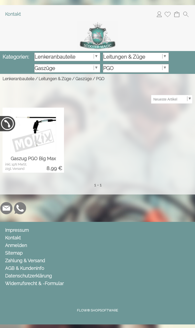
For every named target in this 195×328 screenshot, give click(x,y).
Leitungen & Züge (55, 78)
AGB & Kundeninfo (24, 268)
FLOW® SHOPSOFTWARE (97, 310)
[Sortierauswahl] (171, 99)
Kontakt (13, 14)
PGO (100, 78)
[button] (186, 14)
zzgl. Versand (14, 169)
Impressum (17, 230)
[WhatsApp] (20, 208)
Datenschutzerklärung (28, 275)
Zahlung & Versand (25, 260)
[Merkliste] (167, 14)
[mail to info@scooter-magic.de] (6, 208)
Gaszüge (83, 78)
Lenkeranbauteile (18, 78)
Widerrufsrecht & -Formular (34, 283)
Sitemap (14, 253)
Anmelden (159, 14)
